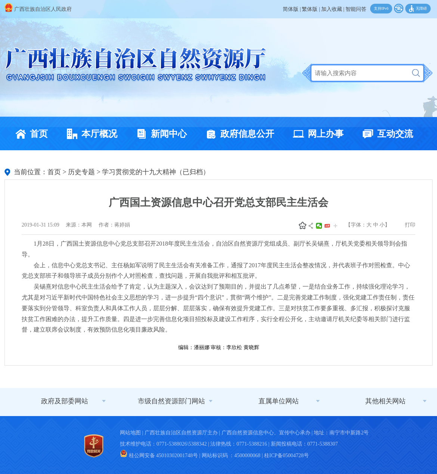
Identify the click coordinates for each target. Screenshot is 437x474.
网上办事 (316, 134)
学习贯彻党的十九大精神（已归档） (156, 172)
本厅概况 (90, 134)
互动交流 (386, 134)
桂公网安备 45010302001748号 (159, 455)
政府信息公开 (238, 134)
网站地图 (130, 432)
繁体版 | (311, 9)
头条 (327, 226)
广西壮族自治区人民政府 (38, 9)
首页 (29, 134)
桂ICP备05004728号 (286, 455)
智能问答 (355, 9)
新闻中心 (159, 134)
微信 (319, 226)
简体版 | (292, 9)
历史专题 (81, 172)
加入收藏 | (332, 9)
